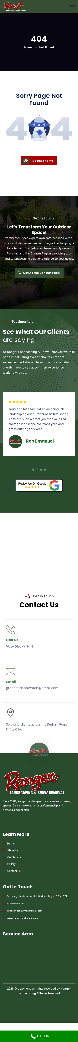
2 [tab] (37, 470)
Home (28, 47)
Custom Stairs (39, 1007)
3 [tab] (41, 470)
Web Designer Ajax (35, 1003)
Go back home (38, 161)
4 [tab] (45, 470)
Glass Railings (44, 1016)
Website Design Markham (35, 1011)
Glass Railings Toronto (35, 1016)
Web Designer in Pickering (46, 1003)
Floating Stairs (46, 1007)
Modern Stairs (31, 1007)
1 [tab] (33, 470)
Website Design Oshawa (48, 1011)
